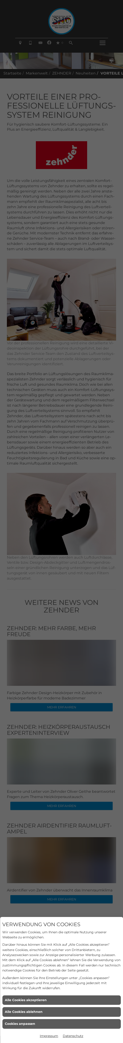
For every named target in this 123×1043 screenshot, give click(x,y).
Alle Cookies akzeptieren (26, 1000)
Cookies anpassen (20, 1024)
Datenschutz (73, 1036)
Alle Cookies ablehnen (24, 1012)
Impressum (49, 1036)
